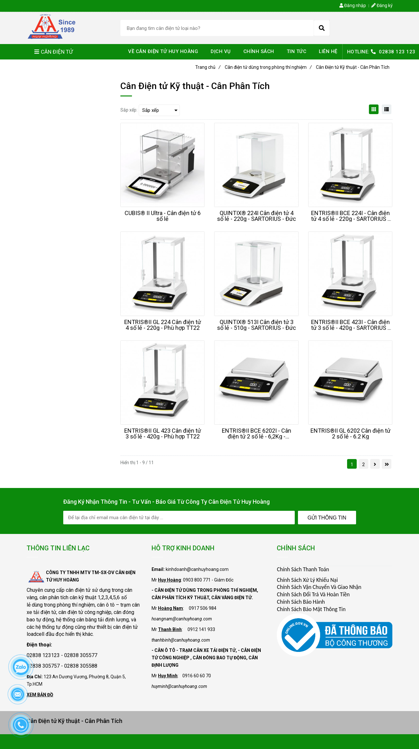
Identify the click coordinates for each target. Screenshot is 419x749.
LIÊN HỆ (328, 51)
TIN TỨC (297, 51)
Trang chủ (208, 67)
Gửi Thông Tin (327, 517)
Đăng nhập (352, 5)
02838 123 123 (397, 52)
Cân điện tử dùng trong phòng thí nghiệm (268, 67)
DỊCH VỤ (221, 51)
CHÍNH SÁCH (258, 51)
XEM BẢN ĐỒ (40, 694)
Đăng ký (382, 5)
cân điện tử (78, 590)
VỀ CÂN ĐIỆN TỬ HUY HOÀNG (163, 51)
